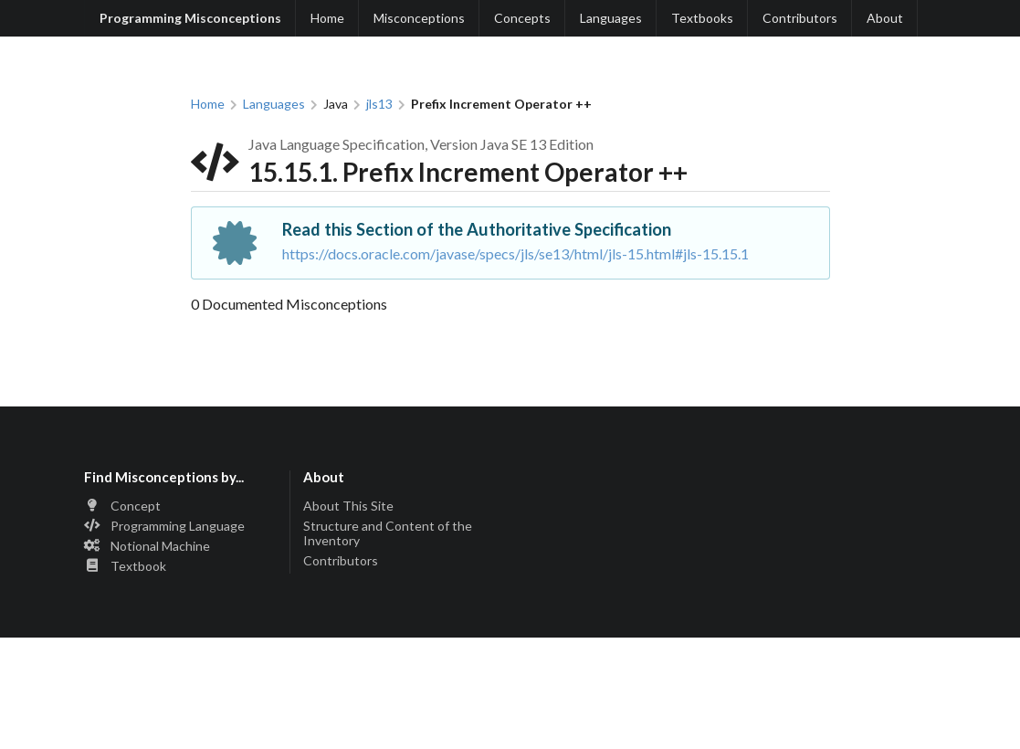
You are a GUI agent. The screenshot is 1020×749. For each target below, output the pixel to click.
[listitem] (181, 507)
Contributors (799, 18)
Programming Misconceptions (190, 18)
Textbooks (702, 18)
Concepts (522, 18)
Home (327, 18)
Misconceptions (419, 18)
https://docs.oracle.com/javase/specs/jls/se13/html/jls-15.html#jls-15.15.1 (515, 253)
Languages (611, 18)
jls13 (379, 103)
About (885, 18)
